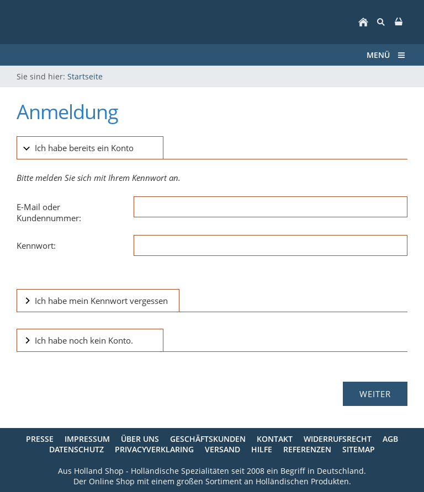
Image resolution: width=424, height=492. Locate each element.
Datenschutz (76, 449)
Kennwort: (36, 245)
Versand (222, 449)
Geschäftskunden (208, 439)
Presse (40, 439)
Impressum (87, 439)
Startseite (85, 76)
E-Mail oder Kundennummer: (49, 212)
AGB (390, 439)
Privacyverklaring (154, 449)
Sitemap (358, 449)
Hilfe (261, 449)
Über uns (140, 439)
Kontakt (275, 439)
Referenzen (307, 449)
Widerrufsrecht (338, 439)
